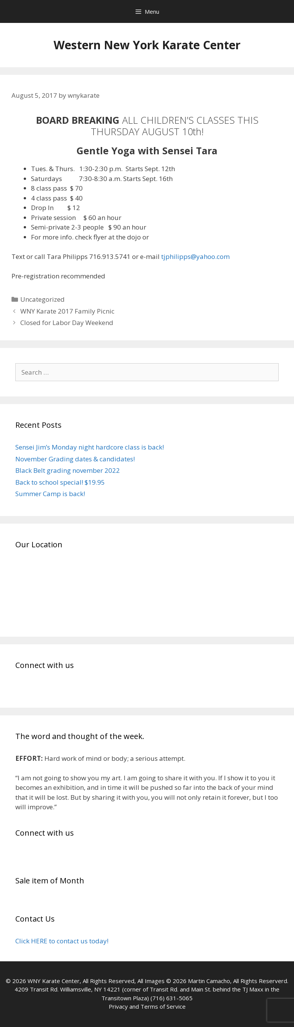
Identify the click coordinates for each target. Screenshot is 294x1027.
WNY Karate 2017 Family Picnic (67, 311)
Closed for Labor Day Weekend (66, 322)
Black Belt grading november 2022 (67, 470)
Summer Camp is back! (50, 493)
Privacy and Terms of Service (147, 1006)
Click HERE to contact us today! (61, 940)
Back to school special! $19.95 (60, 482)
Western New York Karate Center (147, 45)
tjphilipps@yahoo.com (195, 256)
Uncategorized (42, 299)
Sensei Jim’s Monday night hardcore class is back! (89, 447)
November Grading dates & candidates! (75, 458)
